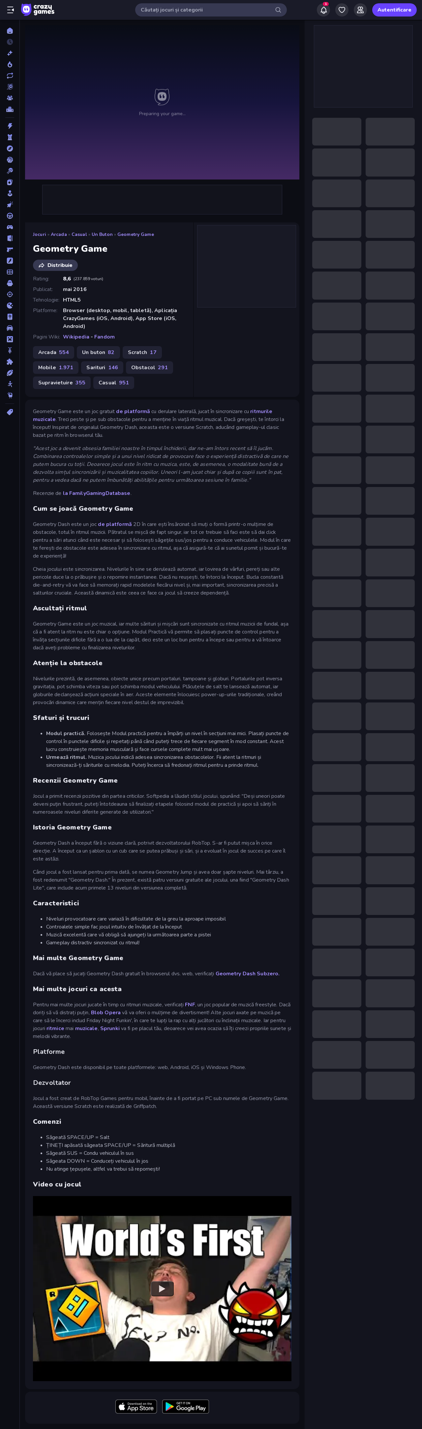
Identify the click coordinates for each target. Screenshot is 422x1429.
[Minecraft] (9, 339)
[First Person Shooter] (9, 249)
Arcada (59, 234)
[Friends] (360, 9)
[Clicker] (9, 204)
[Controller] (9, 227)
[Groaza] (9, 283)
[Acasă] (9, 30)
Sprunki (110, 1028)
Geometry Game (135, 234)
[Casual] (9, 193)
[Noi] (9, 53)
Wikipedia (76, 337)
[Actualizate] (9, 75)
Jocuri (39, 234)
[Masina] (9, 328)
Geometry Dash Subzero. (248, 973)
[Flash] (9, 260)
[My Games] (341, 9)
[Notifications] (323, 9)
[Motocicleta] (9, 350)
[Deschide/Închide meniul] (10, 10)
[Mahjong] (9, 316)
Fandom (104, 337)
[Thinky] (9, 395)
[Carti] (9, 182)
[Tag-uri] (9, 412)
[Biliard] (9, 171)
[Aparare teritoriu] (9, 137)
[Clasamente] (9, 109)
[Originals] (9, 86)
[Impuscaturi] (9, 294)
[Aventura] (9, 148)
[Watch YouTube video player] (162, 1288)
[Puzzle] (9, 361)
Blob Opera (106, 1012)
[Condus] (9, 215)
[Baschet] (9, 159)
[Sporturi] (9, 372)
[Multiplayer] (9, 98)
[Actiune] (9, 126)
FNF (190, 1004)
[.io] (9, 305)
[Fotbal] (9, 271)
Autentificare (394, 10)
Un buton (102, 234)
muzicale (86, 1028)
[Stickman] (9, 384)
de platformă (133, 411)
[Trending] (9, 64)
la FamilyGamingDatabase (97, 493)
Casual (79, 234)
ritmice (55, 1028)
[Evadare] (9, 238)
